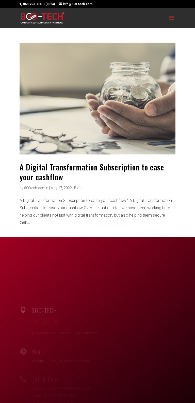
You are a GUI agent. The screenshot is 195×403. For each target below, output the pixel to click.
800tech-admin (36, 188)
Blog (78, 188)
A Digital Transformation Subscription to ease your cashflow (92, 172)
